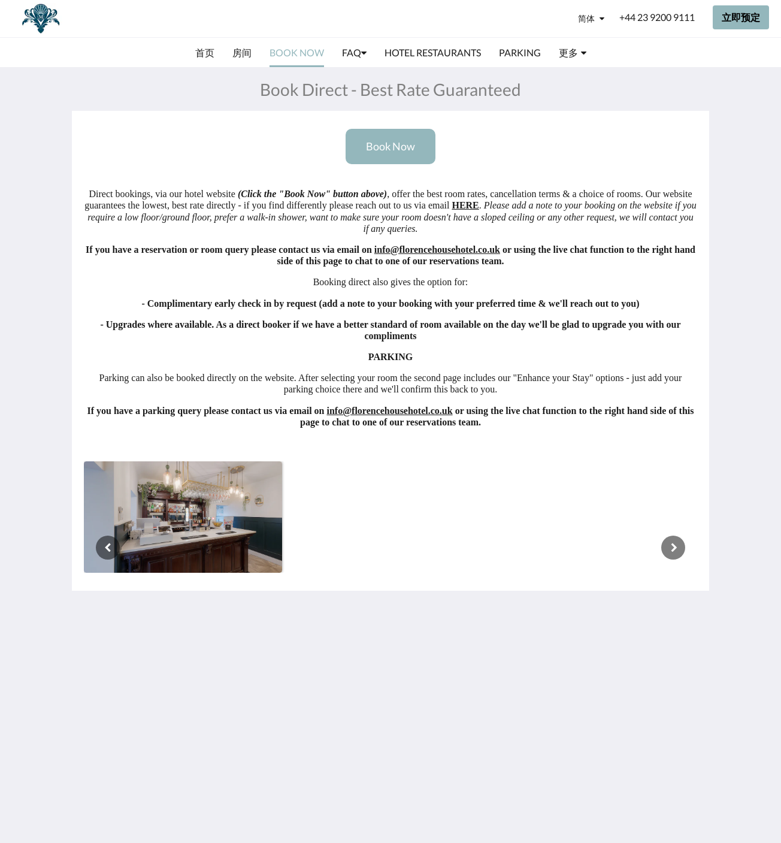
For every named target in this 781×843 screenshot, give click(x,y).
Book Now (390, 146)
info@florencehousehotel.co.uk (437, 249)
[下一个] (673, 548)
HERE (465, 205)
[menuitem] (204, 53)
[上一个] (108, 548)
